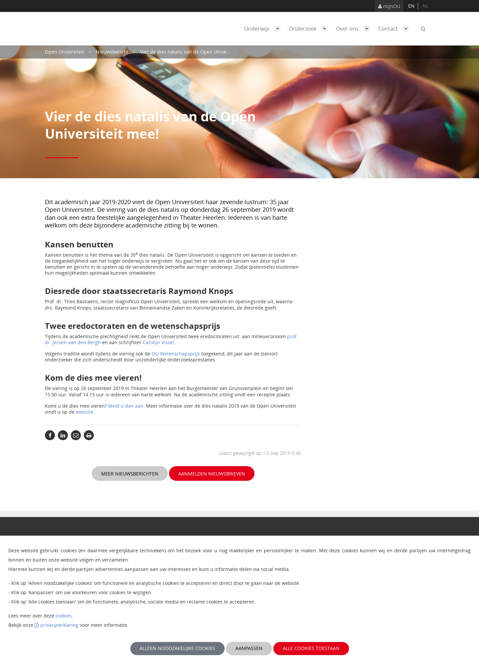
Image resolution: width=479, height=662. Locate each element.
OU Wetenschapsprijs (176, 353)
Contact (395, 28)
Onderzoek (310, 28)
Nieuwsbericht (112, 52)
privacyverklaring (59, 625)
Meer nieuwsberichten (129, 473)
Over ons (354, 28)
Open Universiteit (64, 52)
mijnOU (389, 6)
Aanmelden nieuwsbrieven (211, 473)
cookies (64, 615)
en (411, 6)
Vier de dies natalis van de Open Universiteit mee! (196, 52)
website (84, 412)
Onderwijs (264, 28)
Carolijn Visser (159, 342)
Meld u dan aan (125, 406)
